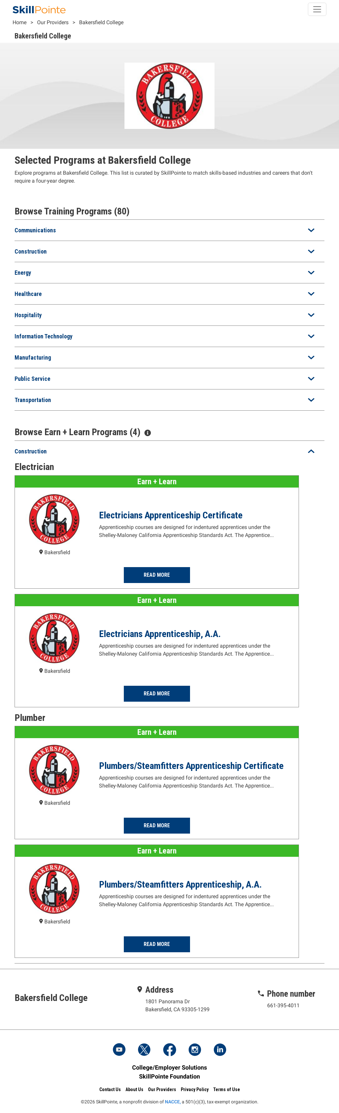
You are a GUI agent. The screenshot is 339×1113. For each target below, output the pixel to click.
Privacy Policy (195, 1089)
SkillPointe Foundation (169, 1076)
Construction (31, 251)
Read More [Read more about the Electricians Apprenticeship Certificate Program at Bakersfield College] (156, 575)
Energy (23, 272)
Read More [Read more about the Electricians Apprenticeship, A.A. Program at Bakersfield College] (156, 693)
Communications (35, 230)
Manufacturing (33, 357)
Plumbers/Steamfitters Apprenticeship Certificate (191, 765)
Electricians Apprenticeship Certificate (171, 515)
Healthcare (28, 293)
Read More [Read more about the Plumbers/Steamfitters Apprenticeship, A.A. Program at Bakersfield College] (156, 944)
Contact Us (110, 1089)
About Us (134, 1089)
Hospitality (28, 315)
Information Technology (44, 336)
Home (19, 22)
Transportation (33, 399)
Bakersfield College (101, 22)
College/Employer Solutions (169, 1067)
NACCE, (173, 1101)
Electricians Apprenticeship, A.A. (160, 633)
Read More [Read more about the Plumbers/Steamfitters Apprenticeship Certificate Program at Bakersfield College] (156, 825)
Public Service (32, 378)
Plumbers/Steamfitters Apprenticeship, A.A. (180, 884)
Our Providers (53, 22)
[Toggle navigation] (317, 9)
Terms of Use (226, 1089)
